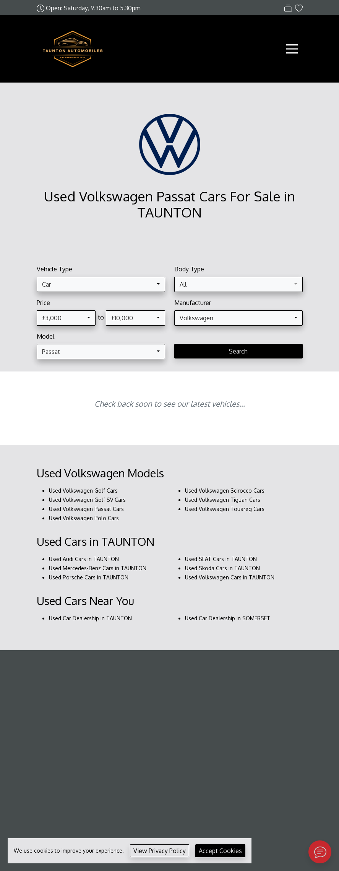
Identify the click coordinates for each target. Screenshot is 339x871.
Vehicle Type (54, 269)
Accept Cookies (220, 851)
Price (43, 303)
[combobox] (101, 284)
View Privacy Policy (159, 851)
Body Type (189, 269)
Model (45, 336)
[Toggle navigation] (292, 49)
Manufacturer (192, 303)
